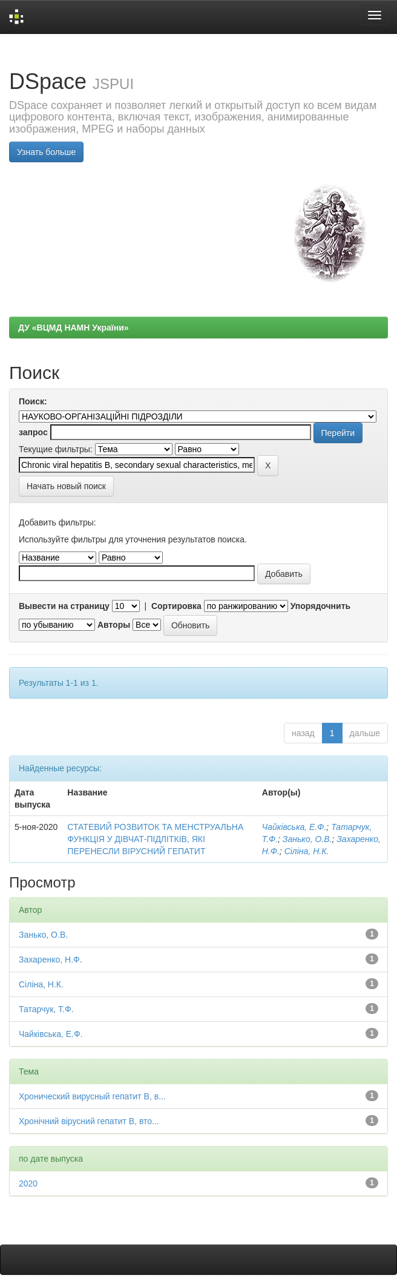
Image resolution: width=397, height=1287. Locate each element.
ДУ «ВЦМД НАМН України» (73, 327)
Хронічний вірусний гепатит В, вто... (89, 1121)
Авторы (113, 625)
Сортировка (176, 606)
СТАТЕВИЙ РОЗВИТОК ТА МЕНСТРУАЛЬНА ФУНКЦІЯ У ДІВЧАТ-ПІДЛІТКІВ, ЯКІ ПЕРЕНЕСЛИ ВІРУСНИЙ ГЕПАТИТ (155, 839)
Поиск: (33, 401)
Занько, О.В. (307, 839)
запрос (33, 432)
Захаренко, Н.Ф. (50, 959)
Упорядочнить (320, 606)
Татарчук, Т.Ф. (46, 1009)
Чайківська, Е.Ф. (294, 827)
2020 (28, 1183)
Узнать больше (46, 152)
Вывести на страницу (64, 606)
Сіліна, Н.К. (306, 851)
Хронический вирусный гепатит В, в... (92, 1096)
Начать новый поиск (66, 486)
